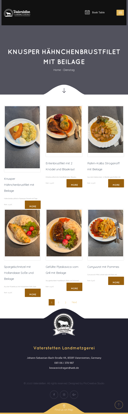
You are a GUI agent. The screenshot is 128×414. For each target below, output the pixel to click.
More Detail (33, 207)
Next (74, 302)
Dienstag (69, 70)
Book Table (95, 12)
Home (57, 70)
